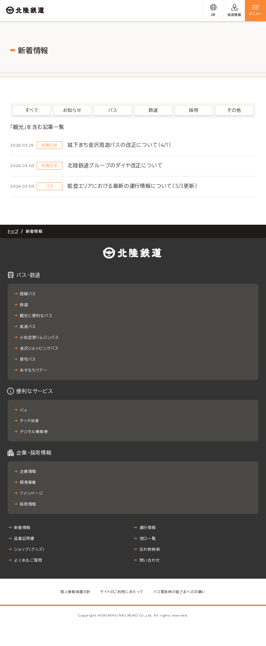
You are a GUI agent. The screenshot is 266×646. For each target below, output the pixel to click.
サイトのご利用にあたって (122, 592)
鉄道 (153, 110)
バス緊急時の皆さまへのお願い (179, 592)
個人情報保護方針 (75, 592)
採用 (193, 110)
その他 (234, 110)
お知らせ (72, 110)
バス (112, 110)
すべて (32, 110)
